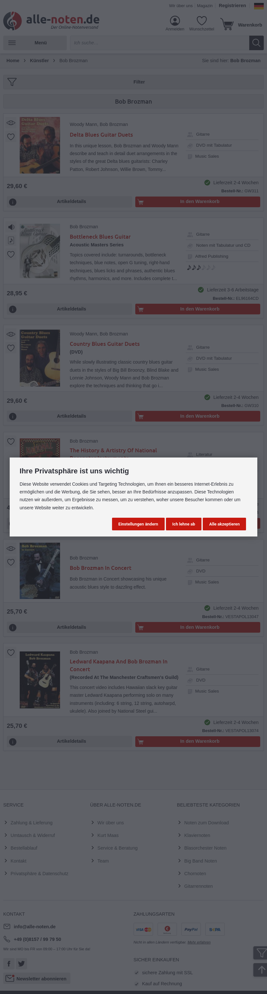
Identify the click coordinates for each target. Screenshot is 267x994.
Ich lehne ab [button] (183, 524)
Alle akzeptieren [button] (224, 524)
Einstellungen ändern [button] (138, 524)
